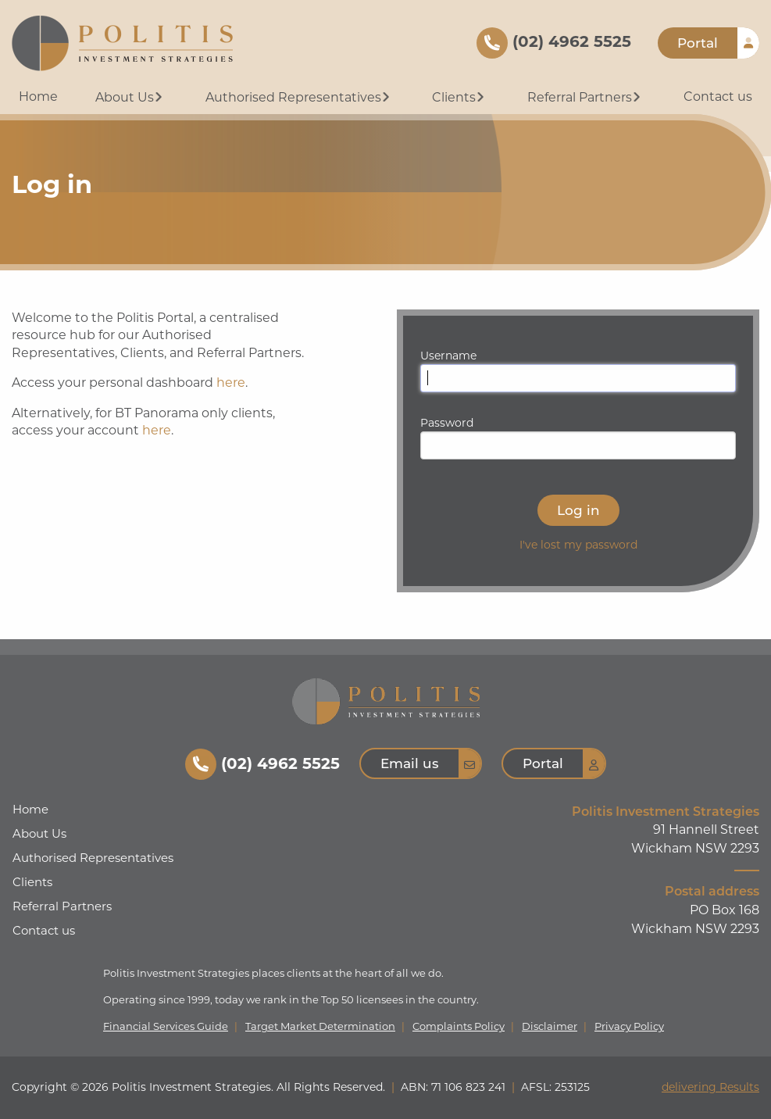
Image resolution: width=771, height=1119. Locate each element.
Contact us (718, 96)
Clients (459, 97)
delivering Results (710, 1087)
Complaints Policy (458, 1026)
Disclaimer (549, 1026)
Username (448, 356)
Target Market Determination (320, 1026)
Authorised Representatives (299, 97)
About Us (130, 97)
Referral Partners (585, 97)
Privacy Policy (629, 1026)
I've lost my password (578, 545)
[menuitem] (38, 98)
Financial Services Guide (165, 1026)
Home (38, 96)
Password (446, 423)
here (230, 382)
